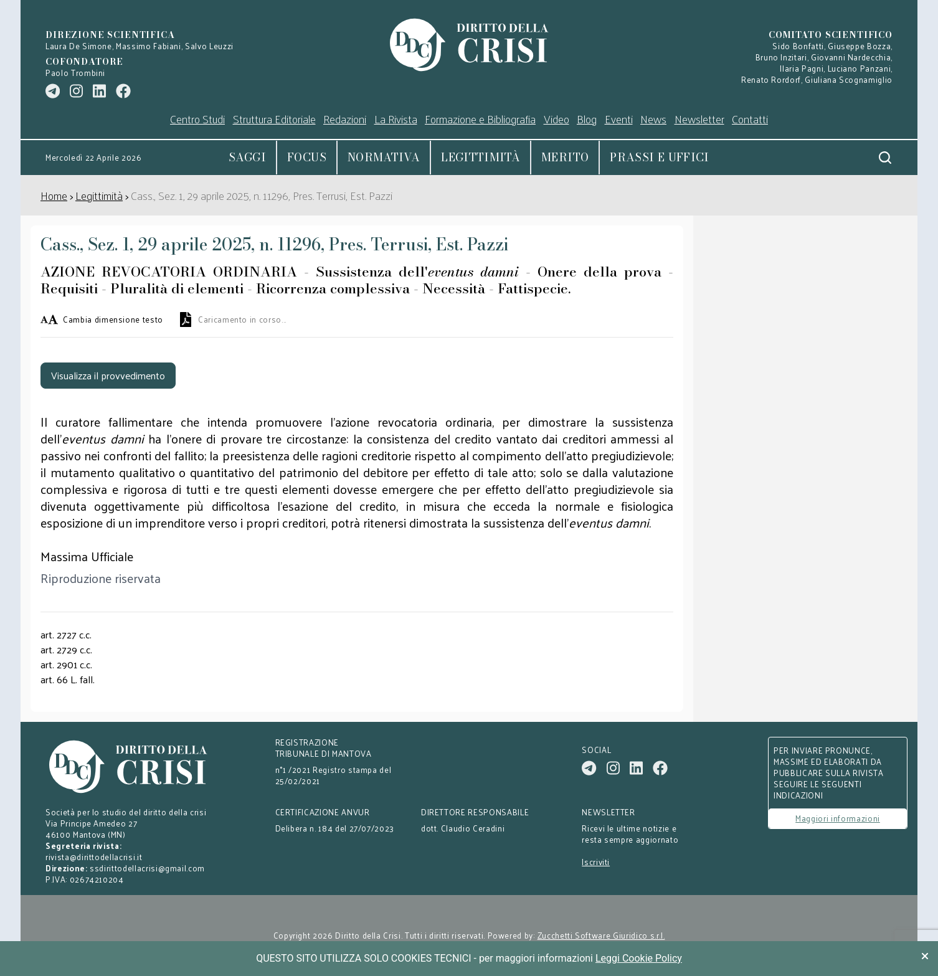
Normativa (384, 157)
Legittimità (480, 157)
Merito (565, 157)
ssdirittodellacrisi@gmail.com (147, 868)
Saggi (247, 157)
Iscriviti (596, 862)
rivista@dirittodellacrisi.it (93, 857)
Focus (306, 157)
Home (53, 195)
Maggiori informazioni (837, 818)
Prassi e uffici (659, 157)
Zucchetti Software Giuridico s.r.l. (601, 935)
